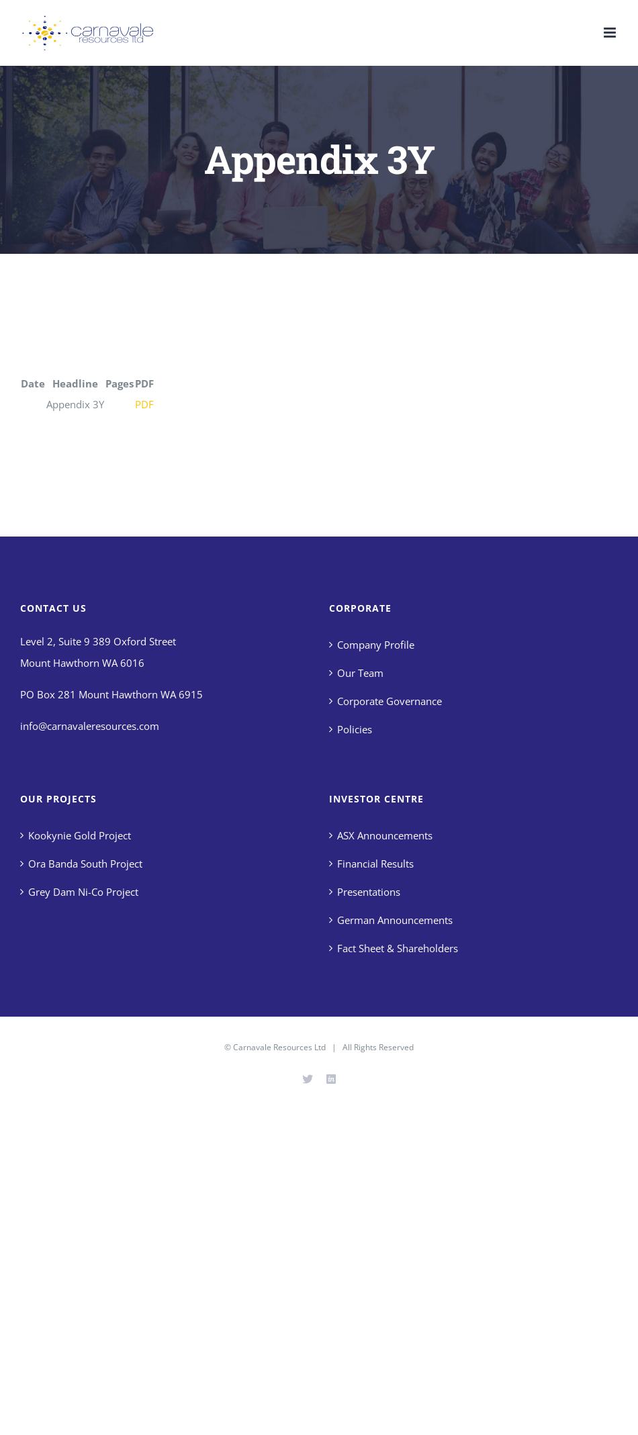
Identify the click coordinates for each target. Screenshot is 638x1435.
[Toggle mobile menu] (611, 33)
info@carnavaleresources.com (89, 726)
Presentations (368, 891)
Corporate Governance (389, 701)
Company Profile (375, 644)
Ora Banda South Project (85, 863)
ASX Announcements (384, 835)
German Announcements (395, 920)
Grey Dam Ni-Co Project (83, 891)
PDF (144, 404)
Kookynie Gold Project (79, 835)
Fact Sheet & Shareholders (397, 948)
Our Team (360, 673)
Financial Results (375, 863)
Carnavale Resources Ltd (279, 1047)
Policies (354, 729)
